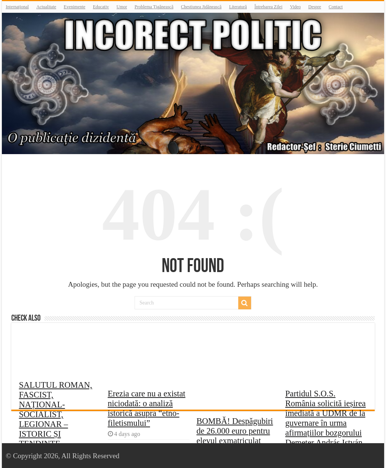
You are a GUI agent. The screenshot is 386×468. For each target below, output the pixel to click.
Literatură (238, 6)
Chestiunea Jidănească (201, 6)
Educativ (101, 6)
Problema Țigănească (154, 6)
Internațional (17, 6)
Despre (314, 6)
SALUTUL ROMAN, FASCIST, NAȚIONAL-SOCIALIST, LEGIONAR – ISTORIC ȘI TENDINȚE (55, 414)
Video (295, 6)
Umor (121, 6)
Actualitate (46, 6)
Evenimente (74, 6)
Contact (336, 6)
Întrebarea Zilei (268, 6)
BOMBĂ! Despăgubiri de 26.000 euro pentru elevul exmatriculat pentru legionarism (234, 435)
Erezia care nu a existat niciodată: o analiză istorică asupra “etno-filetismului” (146, 408)
